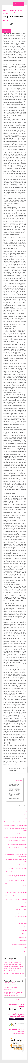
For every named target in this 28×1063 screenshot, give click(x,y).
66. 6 (25, 811)
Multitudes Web (23, 937)
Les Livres (24, 927)
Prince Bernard (7, 21)
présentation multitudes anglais (19, 944)
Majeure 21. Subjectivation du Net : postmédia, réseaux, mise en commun (14, 12)
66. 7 (25, 815)
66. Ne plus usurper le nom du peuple (18, 880)
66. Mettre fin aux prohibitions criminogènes (16, 871)
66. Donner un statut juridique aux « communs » (15, 837)
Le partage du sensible (9, 982)
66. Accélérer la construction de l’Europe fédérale (15, 821)
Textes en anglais (22, 951)
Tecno (25, 947)
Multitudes (24, 933)
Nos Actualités (23, 940)
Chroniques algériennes (21, 916)
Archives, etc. (23, 906)
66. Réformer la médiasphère (20, 889)
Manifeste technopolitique (10, 984)
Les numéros (23, 930)
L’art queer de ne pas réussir (10, 987)
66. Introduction (23, 864)
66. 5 (25, 808)
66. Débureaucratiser (22, 833)
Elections (24, 920)
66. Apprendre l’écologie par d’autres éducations (15, 825)
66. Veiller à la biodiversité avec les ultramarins (16, 895)
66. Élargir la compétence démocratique (17, 844)
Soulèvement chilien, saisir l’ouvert (12, 960)
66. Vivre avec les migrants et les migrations (16, 899)
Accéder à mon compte (18, 1033)
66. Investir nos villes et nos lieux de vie (17, 868)
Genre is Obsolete (8, 989)
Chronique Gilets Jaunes (21, 913)
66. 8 (25, 818)
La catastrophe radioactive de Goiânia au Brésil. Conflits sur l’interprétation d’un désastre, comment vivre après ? (13, 994)
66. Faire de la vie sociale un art (19, 851)
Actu (25, 902)
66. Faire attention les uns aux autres (18, 847)
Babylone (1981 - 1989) (21, 909)
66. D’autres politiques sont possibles (18, 840)
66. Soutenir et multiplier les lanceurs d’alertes (16, 892)
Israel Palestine (23, 923)
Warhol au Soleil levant (9, 970)
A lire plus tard (18, 4)
